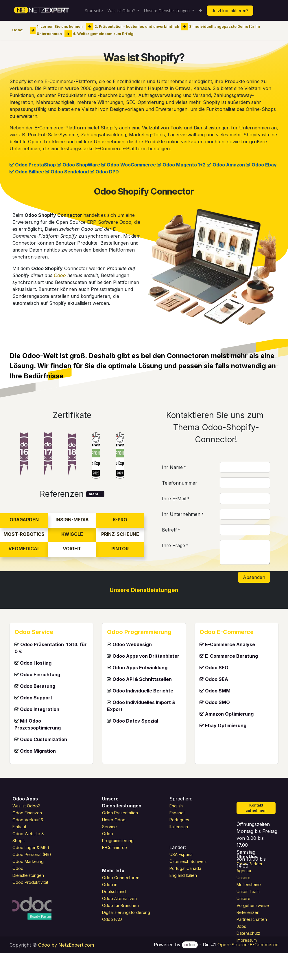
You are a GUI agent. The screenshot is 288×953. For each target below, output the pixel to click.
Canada (194, 868)
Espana (186, 854)
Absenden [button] (254, 577)
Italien (191, 875)
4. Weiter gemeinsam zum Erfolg (103, 33)
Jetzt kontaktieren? (230, 10)
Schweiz (199, 861)
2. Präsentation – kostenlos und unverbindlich (137, 26)
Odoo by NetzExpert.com (66, 945)
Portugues (179, 819)
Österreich (179, 861)
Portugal (177, 868)
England (177, 875)
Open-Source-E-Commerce (247, 944)
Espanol (176, 812)
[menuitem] (94, 10)
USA (173, 854)
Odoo (17, 30)
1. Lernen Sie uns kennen (60, 26)
